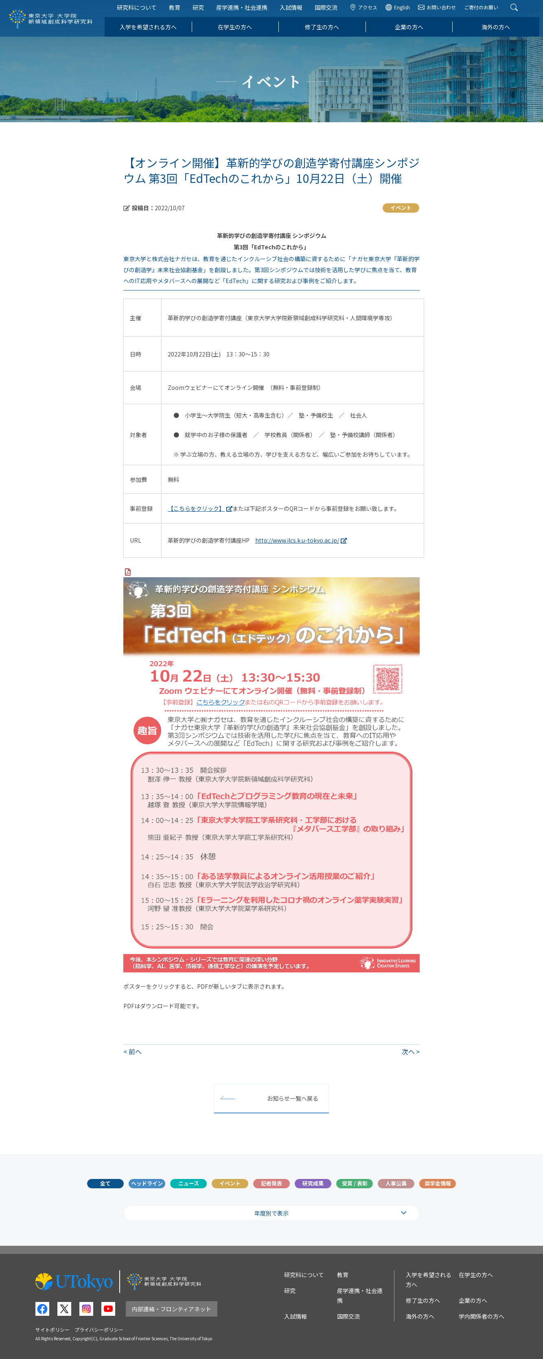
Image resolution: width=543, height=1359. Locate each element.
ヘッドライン (147, 1183)
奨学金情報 (438, 1183)
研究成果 (313, 1183)
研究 (202, 11)
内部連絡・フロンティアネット (171, 1309)
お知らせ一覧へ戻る (292, 1098)
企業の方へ (412, 31)
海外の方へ (499, 31)
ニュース (188, 1183)
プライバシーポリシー (98, 1329)
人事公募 (396, 1183)
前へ (135, 1051)
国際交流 (329, 11)
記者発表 (271, 1183)
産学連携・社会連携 (245, 11)
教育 (178, 11)
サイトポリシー (52, 1329)
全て (105, 1183)
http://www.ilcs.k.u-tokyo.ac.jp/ (297, 540)
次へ (408, 1051)
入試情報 (294, 11)
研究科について (140, 11)
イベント (230, 1183)
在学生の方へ (238, 31)
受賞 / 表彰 (355, 1183)
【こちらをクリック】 (196, 508)
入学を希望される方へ (151, 31)
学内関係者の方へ (481, 1316)
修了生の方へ (326, 31)
